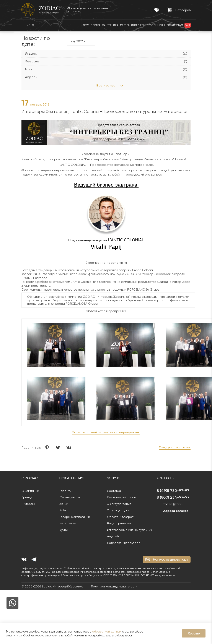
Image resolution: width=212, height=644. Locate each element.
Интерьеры (67, 523)
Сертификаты (69, 497)
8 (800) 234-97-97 (173, 497)
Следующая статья (175, 447)
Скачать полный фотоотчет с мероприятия (106, 432)
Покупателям (71, 478)
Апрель (31, 77)
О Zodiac (29, 478)
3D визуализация (119, 504)
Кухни (63, 530)
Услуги (113, 478)
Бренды (27, 497)
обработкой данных (106, 631)
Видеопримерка (119, 523)
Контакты (165, 478)
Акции (63, 504)
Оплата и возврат (120, 517)
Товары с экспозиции (74, 517)
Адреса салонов (175, 511)
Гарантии (66, 491)
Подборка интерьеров (123, 543)
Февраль (32, 61)
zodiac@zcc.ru (173, 504)
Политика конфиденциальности (114, 586)
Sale (62, 510)
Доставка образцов (121, 497)
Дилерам (28, 504)
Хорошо (194, 633)
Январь (31, 53)
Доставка (114, 491)
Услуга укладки (118, 510)
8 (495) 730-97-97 (173, 490)
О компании (30, 491)
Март (29, 69)
